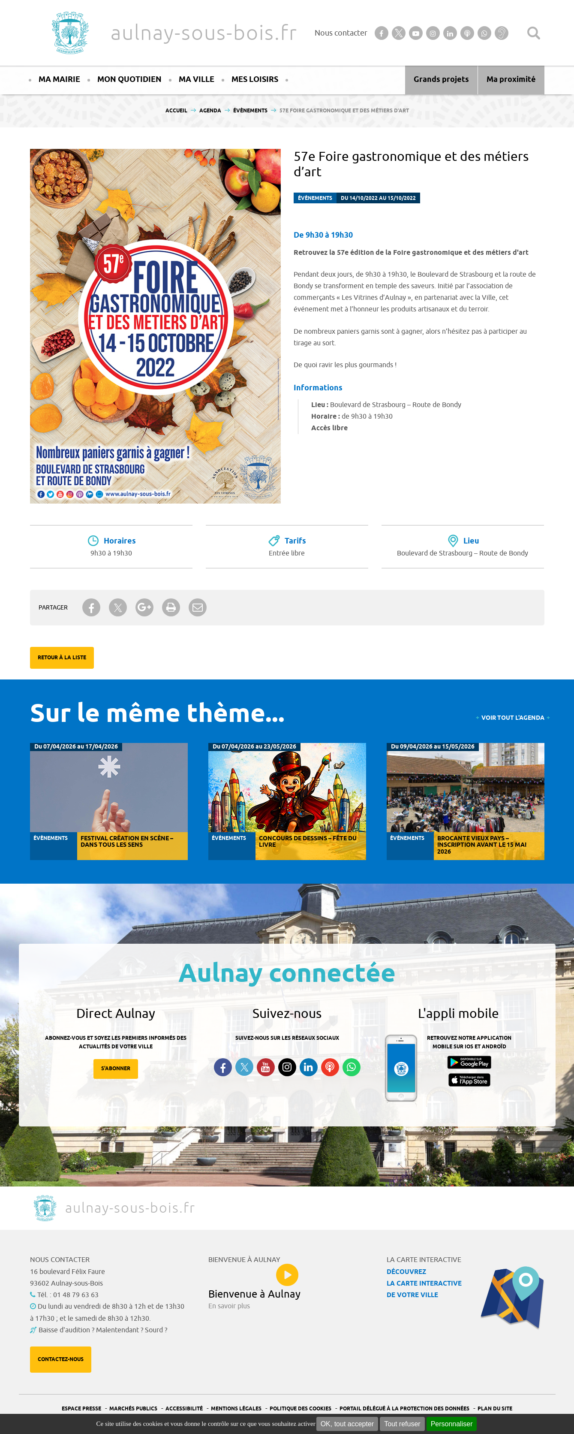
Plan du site (495, 1409)
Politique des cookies (300, 1409)
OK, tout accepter (347, 1424)
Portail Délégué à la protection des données (404, 1409)
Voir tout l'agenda (512, 718)
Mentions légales (236, 1409)
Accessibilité (184, 1409)
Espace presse (81, 1409)
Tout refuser (402, 1424)
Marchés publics (133, 1409)
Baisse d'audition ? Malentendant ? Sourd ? (103, 1330)
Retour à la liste (62, 657)
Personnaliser (452, 1424)
